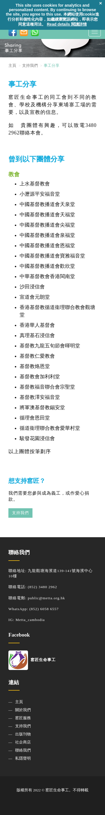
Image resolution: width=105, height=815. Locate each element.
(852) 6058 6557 (44, 609)
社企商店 (23, 742)
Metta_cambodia (30, 620)
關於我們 (23, 710)
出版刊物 (23, 734)
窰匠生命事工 (32, 660)
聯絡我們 (23, 750)
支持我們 (20, 513)
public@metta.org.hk (46, 598)
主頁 (12, 65)
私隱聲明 (23, 758)
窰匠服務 (23, 718)
